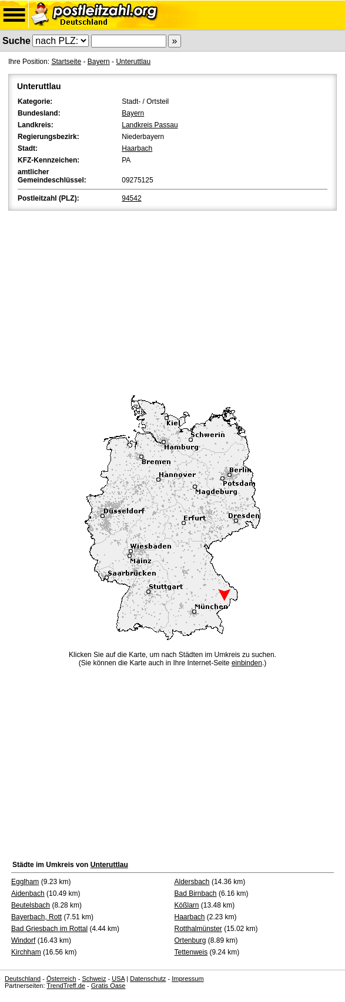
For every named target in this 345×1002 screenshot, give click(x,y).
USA (118, 978)
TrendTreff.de (65, 985)
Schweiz (94, 978)
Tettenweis (191, 952)
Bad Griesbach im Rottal (49, 929)
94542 (131, 198)
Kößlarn (187, 905)
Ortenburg (190, 940)
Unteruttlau (133, 61)
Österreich (61, 978)
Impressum (187, 978)
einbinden (247, 663)
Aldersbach (192, 882)
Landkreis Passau (149, 125)
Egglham (25, 882)
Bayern (99, 61)
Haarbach (137, 148)
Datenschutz (148, 978)
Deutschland (23, 978)
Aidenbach (28, 893)
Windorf (23, 940)
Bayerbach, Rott (36, 917)
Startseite (66, 61)
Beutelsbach (30, 905)
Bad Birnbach (196, 893)
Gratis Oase (108, 985)
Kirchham (26, 952)
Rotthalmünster (198, 929)
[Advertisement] (172, 301)
